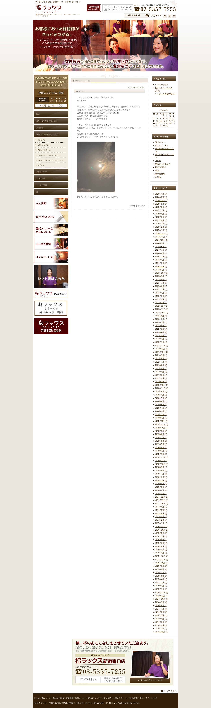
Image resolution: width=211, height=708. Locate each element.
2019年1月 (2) (161, 454)
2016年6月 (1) (161, 540)
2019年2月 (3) (161, 451)
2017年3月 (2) (161, 516)
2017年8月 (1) (161, 510)
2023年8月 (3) (161, 279)
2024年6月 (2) (161, 253)
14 (160, 121)
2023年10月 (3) (161, 273)
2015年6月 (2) (161, 576)
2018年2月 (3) (161, 490)
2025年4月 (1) (161, 220)
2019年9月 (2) (161, 431)
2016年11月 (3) (161, 526)
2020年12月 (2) (161, 385)
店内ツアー (119, 698)
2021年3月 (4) (161, 375)
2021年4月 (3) (161, 372)
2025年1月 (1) (161, 230)
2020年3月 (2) (161, 411)
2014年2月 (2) (161, 625)
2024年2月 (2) (161, 266)
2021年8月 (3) (161, 358)
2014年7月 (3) (161, 609)
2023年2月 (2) (161, 299)
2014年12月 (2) (161, 592)
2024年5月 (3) (161, 256)
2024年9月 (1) (161, 243)
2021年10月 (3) (161, 352)
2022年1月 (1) (161, 342)
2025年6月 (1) (161, 214)
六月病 (158, 177)
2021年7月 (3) (161, 362)
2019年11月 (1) (161, 424)
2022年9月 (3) (161, 316)
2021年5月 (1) (161, 368)
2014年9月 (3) (161, 602)
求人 (141, 698)
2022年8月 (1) (161, 319)
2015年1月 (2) (161, 589)
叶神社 (158, 161)
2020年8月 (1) (161, 395)
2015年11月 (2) (161, 559)
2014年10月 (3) (161, 599)
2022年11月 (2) (161, 309)
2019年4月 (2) (161, 447)
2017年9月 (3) (161, 507)
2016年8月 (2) (161, 533)
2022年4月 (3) (161, 332)
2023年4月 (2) (161, 293)
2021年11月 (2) (161, 349)
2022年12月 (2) (161, 306)
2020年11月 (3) (161, 388)
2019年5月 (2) (161, 444)
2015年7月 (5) (161, 573)
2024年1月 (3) (161, 270)
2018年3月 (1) (161, 487)
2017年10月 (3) (161, 503)
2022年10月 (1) (161, 312)
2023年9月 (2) (161, 276)
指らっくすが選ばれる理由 (52, 698)
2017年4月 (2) (161, 513)
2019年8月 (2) (161, 434)
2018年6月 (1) (161, 477)
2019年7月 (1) (161, 437)
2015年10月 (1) (161, 563)
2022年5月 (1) (161, 329)
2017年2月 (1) (161, 520)
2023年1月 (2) (161, 303)
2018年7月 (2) (161, 474)
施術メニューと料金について (87, 698)
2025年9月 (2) (161, 204)
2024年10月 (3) (161, 240)
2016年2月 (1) (161, 553)
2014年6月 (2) (161, 612)
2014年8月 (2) (161, 605)
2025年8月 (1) (161, 207)
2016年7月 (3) (161, 536)
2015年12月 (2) (161, 556)
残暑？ (158, 170)
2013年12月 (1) (161, 632)
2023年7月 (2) (161, 283)
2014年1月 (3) (161, 628)
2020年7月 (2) (161, 398)
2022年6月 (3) (161, 326)
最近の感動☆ (160, 167)
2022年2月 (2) (161, 339)
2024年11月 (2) (161, 237)
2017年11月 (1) (161, 500)
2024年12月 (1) (161, 233)
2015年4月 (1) (161, 579)
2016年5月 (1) (161, 543)
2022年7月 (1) (161, 322)
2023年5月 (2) (161, 289)
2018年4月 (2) (161, 484)
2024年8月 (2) (161, 247)
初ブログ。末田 (161, 145)
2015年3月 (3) (161, 582)
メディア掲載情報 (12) (166, 94)
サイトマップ (151, 698)
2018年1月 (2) (161, 494)
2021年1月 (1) (161, 382)
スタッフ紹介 (107, 698)
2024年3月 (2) (161, 263)
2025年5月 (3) (161, 217)
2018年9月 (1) (161, 467)
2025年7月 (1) (161, 210)
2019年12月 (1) (161, 421)
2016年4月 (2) (161, 546)
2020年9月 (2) (161, 391)
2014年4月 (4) (161, 619)
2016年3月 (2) (161, 549)
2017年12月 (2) (161, 497)
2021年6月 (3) (161, 365)
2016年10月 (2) (161, 530)
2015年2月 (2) (161, 586)
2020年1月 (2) (161, 418)
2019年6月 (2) (161, 441)
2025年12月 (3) (161, 200)
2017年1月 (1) (161, 523)
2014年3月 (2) (161, 622)
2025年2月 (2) (161, 227)
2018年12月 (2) (161, 457)
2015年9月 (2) (161, 566)
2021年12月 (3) (161, 345)
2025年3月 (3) (161, 223)
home (36, 698)
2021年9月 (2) (161, 355)
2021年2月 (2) (161, 378)
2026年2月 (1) (161, 197)
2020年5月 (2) (161, 405)
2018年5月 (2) (161, 480)
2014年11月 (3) (161, 596)
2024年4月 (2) (161, 260)
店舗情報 (69, 698)
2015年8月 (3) (161, 569)
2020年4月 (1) (161, 408)
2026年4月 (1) (161, 194)
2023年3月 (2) (161, 296)
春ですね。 (160, 142)
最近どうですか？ (162, 164)
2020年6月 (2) (161, 401)
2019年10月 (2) (161, 428)
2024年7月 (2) (161, 250)
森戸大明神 (160, 174)
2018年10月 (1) (161, 464)
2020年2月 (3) (161, 415)
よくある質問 (132, 698)
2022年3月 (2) (161, 336)
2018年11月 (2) (161, 461)
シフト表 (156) (161, 84)
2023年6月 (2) (161, 286)
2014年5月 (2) (161, 615)
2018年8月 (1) (161, 470)
